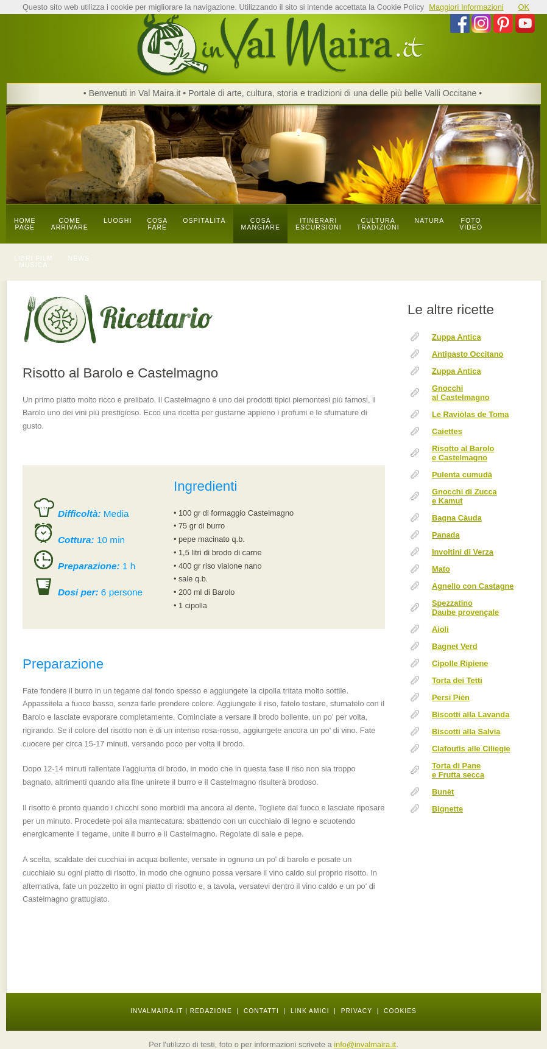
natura (430, 220)
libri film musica (33, 261)
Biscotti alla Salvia (466, 731)
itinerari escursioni (318, 224)
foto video (470, 224)
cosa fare (157, 224)
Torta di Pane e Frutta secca (458, 770)
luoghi (118, 220)
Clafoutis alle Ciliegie (471, 748)
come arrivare (69, 224)
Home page (25, 224)
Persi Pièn (451, 697)
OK (524, 7)
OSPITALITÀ (204, 220)
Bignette (447, 808)
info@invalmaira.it (365, 1044)
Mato (441, 569)
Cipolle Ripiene (460, 663)
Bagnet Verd (455, 646)
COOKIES (400, 1011)
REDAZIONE (211, 1011)
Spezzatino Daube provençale (465, 607)
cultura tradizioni (378, 224)
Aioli (440, 629)
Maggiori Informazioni (466, 7)
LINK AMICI (310, 1011)
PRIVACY (356, 1011)
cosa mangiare (260, 224)
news (79, 258)
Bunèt (443, 791)
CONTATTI (261, 1011)
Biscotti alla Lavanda (470, 714)
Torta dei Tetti (457, 680)
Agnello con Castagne (472, 586)
